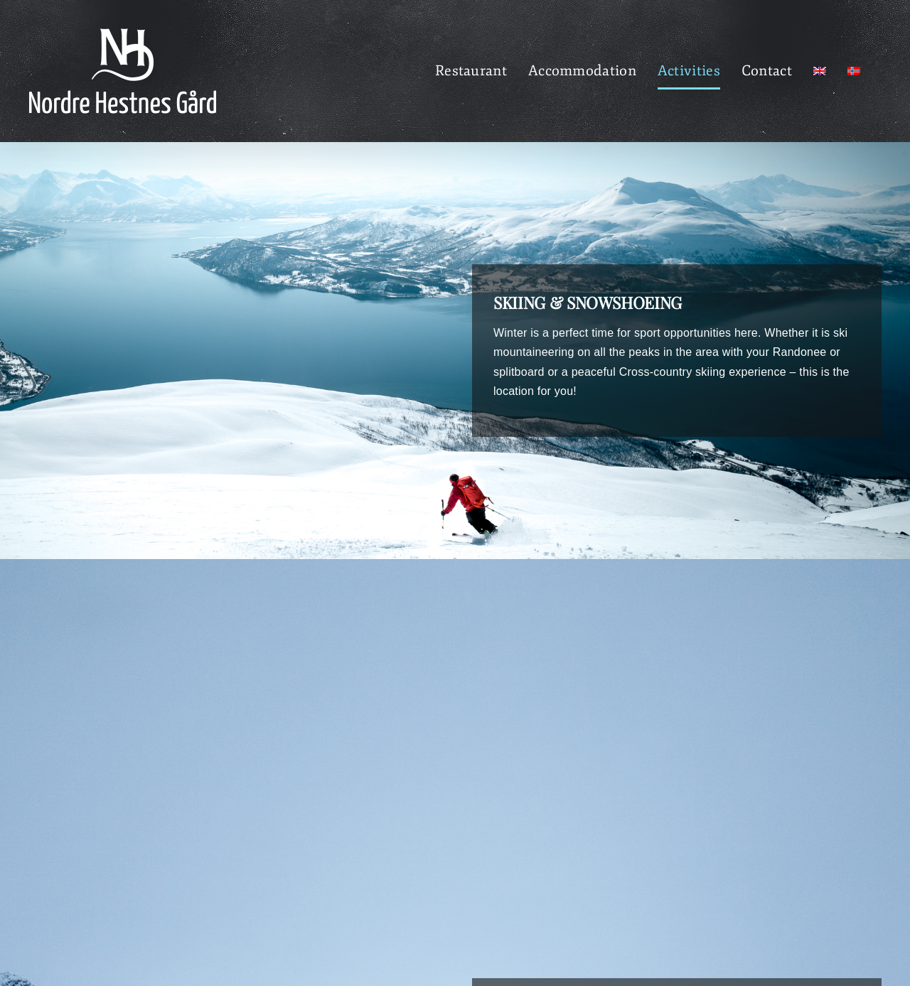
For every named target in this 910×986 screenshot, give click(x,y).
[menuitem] (819, 71)
